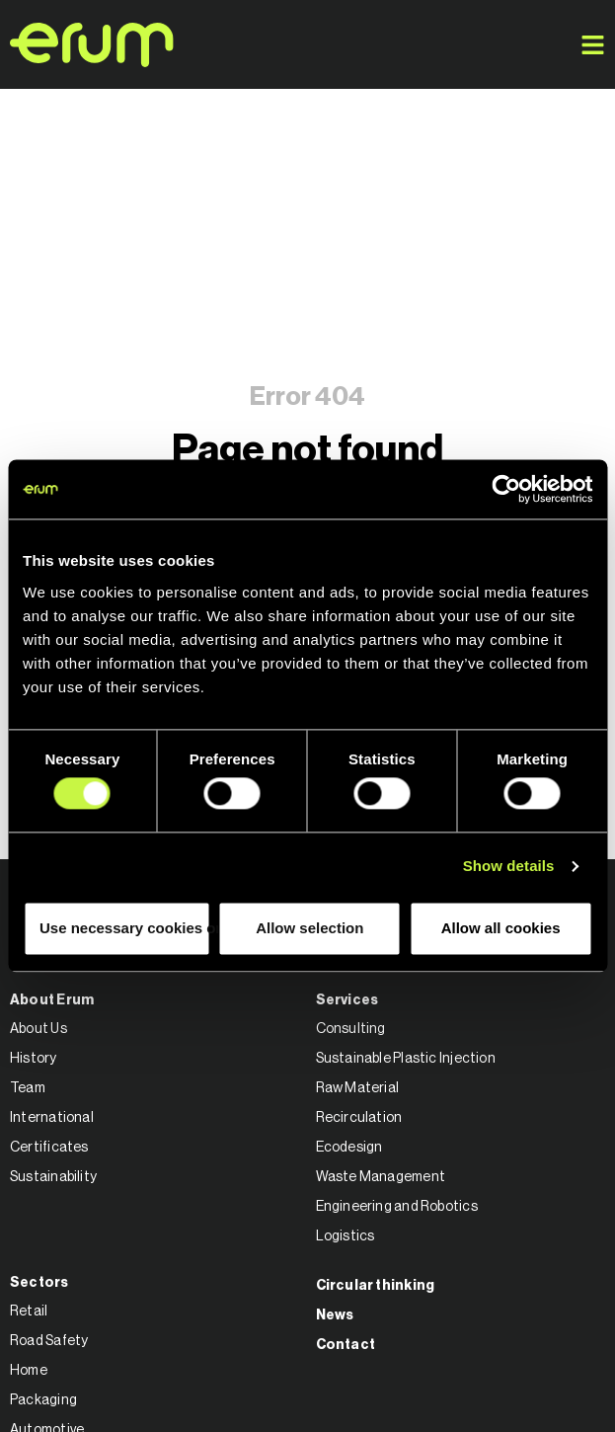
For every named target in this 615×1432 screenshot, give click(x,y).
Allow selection (309, 927)
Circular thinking (375, 1286)
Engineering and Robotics (397, 1207)
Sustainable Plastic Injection (406, 1059)
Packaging (43, 1400)
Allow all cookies (501, 927)
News (335, 1315)
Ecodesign (349, 1147)
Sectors (39, 1283)
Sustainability (53, 1177)
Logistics (345, 1236)
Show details (509, 866)
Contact (346, 1345)
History (33, 1059)
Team (27, 1088)
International (52, 1118)
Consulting (351, 1029)
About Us (38, 1029)
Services (347, 1000)
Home (28, 1371)
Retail (28, 1311)
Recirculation (359, 1118)
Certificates (49, 1147)
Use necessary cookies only (124, 927)
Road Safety (49, 1341)
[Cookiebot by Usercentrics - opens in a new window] (506, 489)
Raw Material (358, 1088)
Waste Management (381, 1177)
